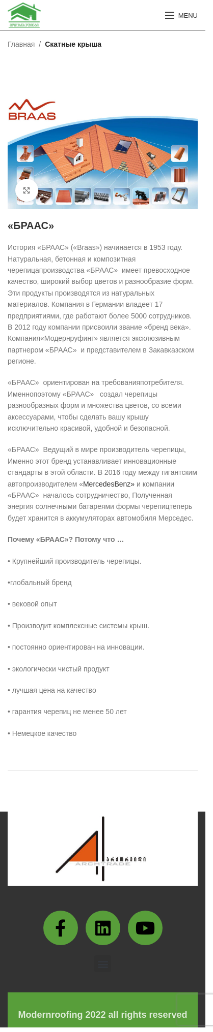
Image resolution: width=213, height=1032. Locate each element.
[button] (102, 963)
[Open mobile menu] (181, 15)
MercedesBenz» (110, 484)
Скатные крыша (73, 44)
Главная (21, 44)
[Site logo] (24, 15)
